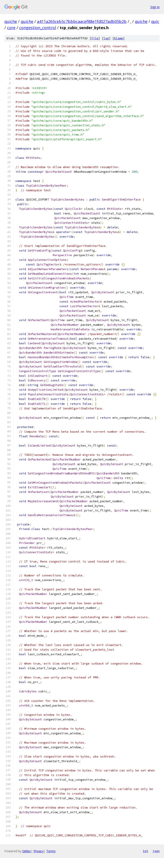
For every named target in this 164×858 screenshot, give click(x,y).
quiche (10, 21)
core (11, 27)
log (106, 38)
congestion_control (37, 27)
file (94, 38)
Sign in (155, 7)
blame (118, 38)
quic (155, 21)
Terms (51, 851)
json (156, 851)
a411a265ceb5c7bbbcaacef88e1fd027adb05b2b (82, 21)
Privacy (39, 851)
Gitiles (26, 851)
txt (145, 851)
